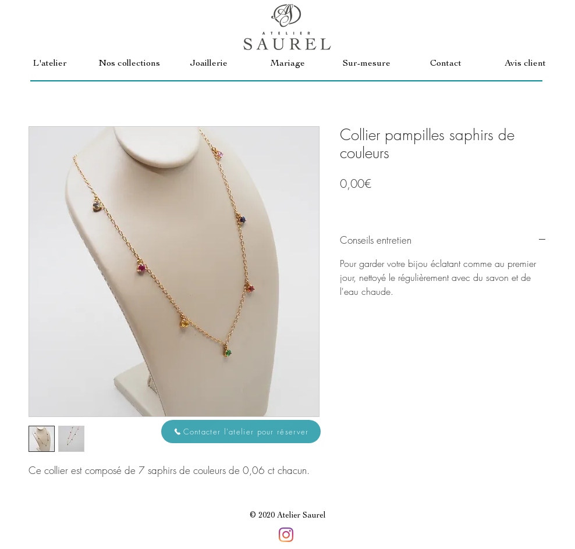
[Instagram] (286, 534)
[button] (129, 64)
